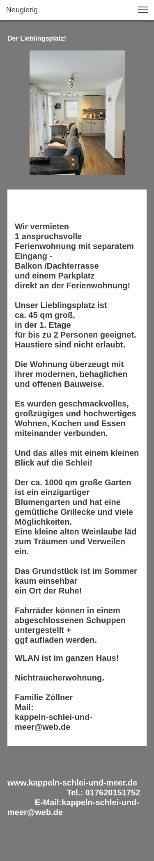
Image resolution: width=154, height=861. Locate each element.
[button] (143, 10)
